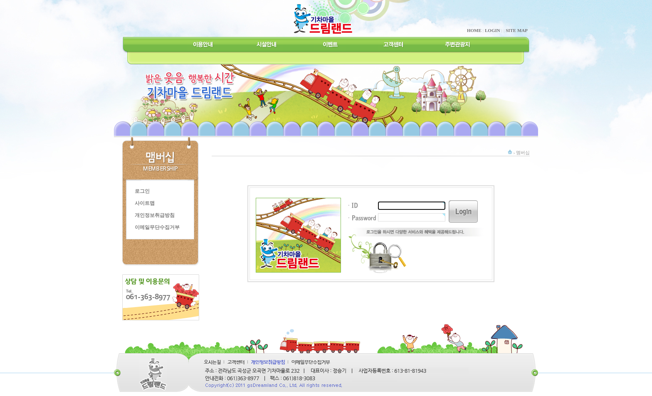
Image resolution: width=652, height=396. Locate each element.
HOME (474, 30)
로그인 (142, 191)
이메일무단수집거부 (157, 227)
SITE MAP (517, 30)
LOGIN (492, 30)
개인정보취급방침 (155, 215)
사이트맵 (145, 203)
